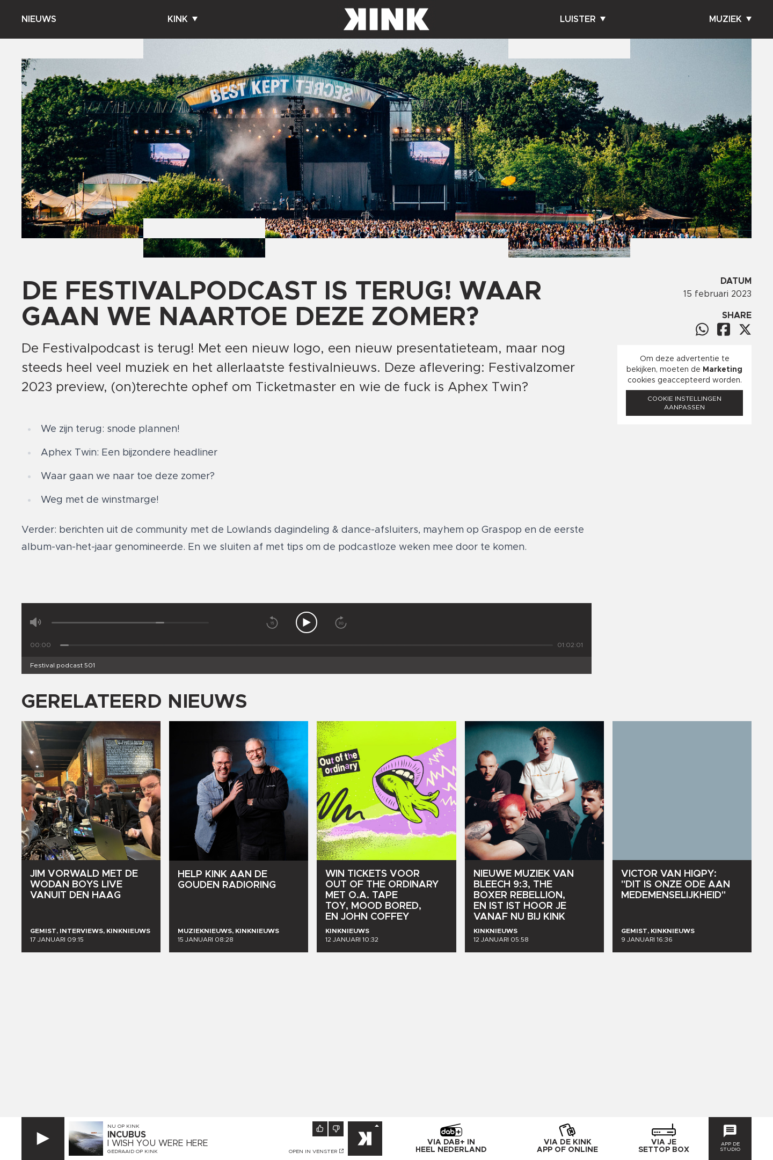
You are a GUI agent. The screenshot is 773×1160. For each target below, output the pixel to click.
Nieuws (38, 19)
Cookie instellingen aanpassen (684, 402)
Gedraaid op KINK (132, 1151)
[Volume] (130, 622)
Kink (182, 19)
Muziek (730, 19)
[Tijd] (306, 645)
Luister (583, 19)
